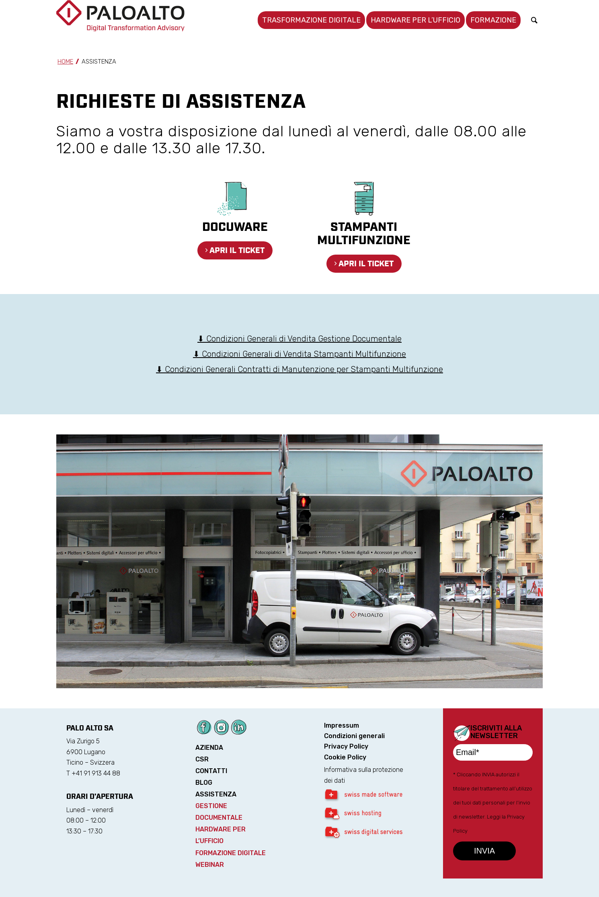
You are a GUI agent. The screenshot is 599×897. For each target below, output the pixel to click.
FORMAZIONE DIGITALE (230, 853)
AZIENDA (209, 747)
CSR (202, 759)
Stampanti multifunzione (363, 234)
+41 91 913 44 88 (96, 773)
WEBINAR (209, 864)
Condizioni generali (354, 736)
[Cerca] (534, 20)
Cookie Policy (345, 757)
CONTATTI (211, 771)
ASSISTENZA (215, 794)
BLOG (203, 782)
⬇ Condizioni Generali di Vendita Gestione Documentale (299, 339)
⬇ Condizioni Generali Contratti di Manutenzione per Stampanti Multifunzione (299, 369)
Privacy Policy (346, 746)
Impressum (341, 725)
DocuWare (235, 227)
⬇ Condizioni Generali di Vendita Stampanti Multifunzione (299, 354)
